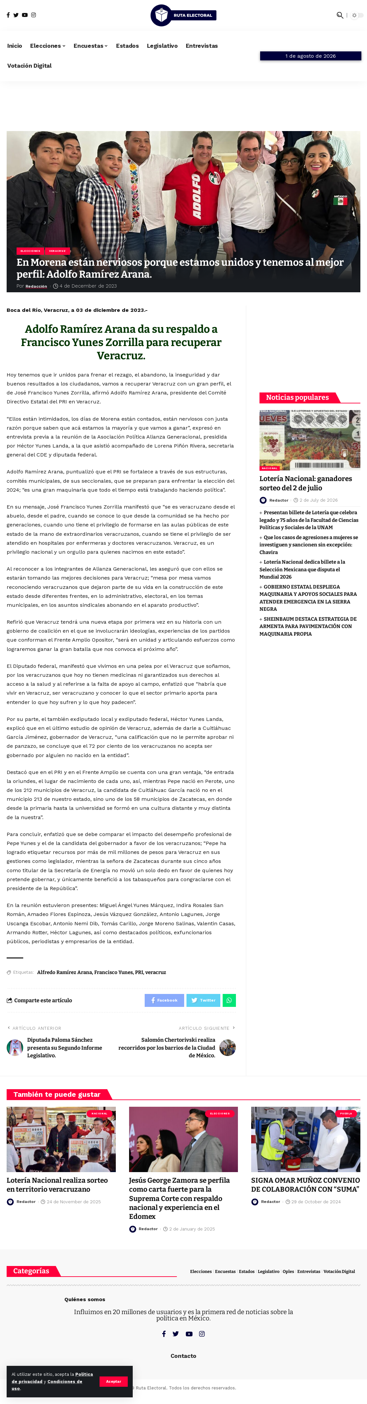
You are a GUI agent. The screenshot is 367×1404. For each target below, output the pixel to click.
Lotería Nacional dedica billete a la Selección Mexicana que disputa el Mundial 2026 (302, 568)
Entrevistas (308, 1271)
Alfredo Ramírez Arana (64, 972)
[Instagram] (33, 15)
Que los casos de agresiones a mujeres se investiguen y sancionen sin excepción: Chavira (308, 544)
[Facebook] (8, 15)
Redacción (39, 286)
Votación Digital (339, 1271)
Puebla (346, 1113)
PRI (139, 972)
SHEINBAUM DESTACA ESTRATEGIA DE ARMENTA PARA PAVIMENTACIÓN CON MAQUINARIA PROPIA (308, 625)
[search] (340, 15)
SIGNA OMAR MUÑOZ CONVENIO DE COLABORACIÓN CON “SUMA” (303, 1189)
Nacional (269, 467)
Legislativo (268, 1271)
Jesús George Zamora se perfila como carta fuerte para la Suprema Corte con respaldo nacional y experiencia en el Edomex (180, 1198)
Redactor (279, 499)
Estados (247, 1271)
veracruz (155, 972)
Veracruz (57, 250)
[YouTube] (25, 15)
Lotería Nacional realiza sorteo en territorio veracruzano (58, 1185)
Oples (288, 1271)
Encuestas (225, 1271)
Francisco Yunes (113, 972)
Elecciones (30, 250)
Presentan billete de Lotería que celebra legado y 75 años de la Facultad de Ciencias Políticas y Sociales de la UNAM (308, 519)
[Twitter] (16, 15)
